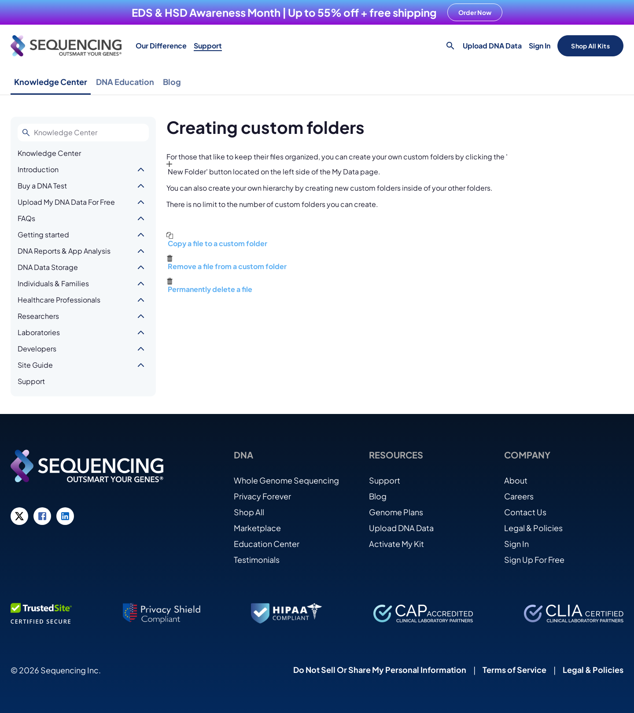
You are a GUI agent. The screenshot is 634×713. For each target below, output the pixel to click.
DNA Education (125, 82)
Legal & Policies (533, 528)
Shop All (249, 512)
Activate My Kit (396, 544)
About (515, 480)
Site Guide (35, 364)
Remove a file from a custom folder (227, 266)
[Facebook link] (42, 516)
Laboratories (39, 332)
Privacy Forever (262, 496)
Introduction (38, 169)
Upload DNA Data (492, 45)
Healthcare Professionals (59, 299)
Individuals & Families (53, 283)
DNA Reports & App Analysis (64, 250)
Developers (37, 348)
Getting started (43, 234)
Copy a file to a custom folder (217, 243)
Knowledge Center (50, 82)
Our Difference (161, 45)
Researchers (38, 316)
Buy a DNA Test (42, 185)
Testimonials (257, 559)
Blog (172, 82)
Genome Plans (396, 512)
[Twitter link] (19, 516)
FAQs (26, 218)
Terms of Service (514, 670)
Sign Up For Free (534, 559)
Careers (519, 496)
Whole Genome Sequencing (286, 480)
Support (208, 45)
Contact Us (525, 512)
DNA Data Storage (48, 267)
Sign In (539, 45)
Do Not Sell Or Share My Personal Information (379, 670)
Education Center (266, 544)
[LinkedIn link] (65, 516)
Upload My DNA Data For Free (66, 202)
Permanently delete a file (210, 289)
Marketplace (257, 528)
